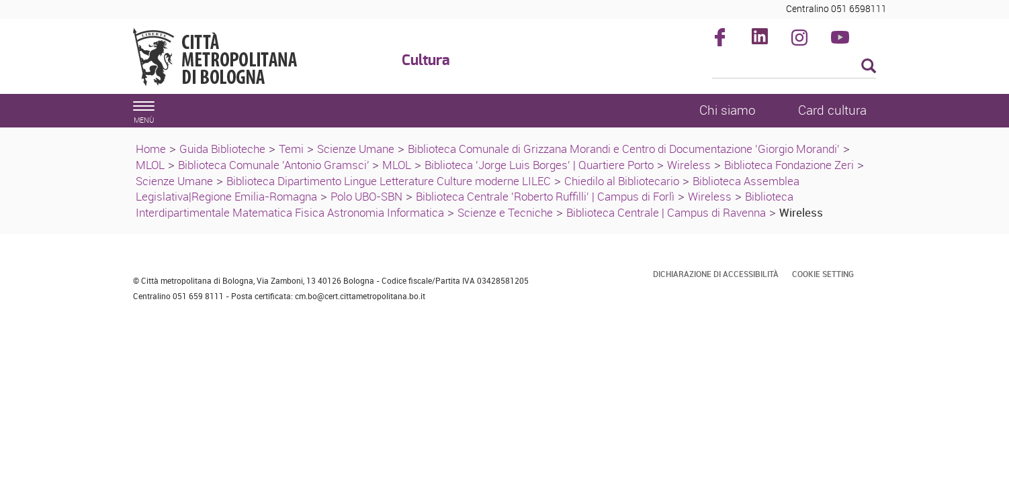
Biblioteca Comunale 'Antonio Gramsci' (275, 164)
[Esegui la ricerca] (868, 67)
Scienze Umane (355, 148)
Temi (291, 148)
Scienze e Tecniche (505, 212)
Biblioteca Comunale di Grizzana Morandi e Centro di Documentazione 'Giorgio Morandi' (624, 148)
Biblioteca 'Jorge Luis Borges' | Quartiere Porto (539, 164)
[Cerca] (794, 67)
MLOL (150, 164)
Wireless (689, 164)
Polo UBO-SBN (366, 196)
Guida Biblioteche (222, 148)
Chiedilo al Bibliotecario (621, 181)
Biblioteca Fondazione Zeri (789, 164)
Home (151, 148)
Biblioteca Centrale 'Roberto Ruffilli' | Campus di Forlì (545, 196)
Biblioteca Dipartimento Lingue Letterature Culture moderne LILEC (388, 181)
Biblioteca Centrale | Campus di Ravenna (666, 212)
